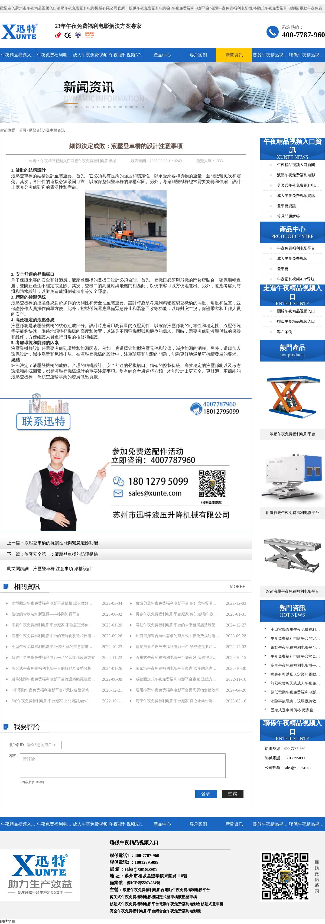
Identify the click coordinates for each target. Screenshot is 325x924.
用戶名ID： (16, 745)
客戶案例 (198, 55)
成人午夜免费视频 (90, 55)
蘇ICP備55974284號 (143, 883)
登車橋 (282, 269)
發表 (206, 793)
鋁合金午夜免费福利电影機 (178, 911)
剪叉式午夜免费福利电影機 (132, 897)
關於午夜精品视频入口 (270, 57)
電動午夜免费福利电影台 (180, 904)
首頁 (23, 130)
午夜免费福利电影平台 (54, 57)
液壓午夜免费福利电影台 (143, 890)
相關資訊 (27, 586)
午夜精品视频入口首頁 (18, 57)
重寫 (233, 793)
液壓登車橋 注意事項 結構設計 (62, 568)
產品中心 (162, 55)
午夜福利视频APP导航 (126, 57)
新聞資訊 (234, 55)
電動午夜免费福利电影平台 (187, 890)
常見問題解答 (288, 216)
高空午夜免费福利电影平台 (132, 911)
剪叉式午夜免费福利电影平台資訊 (298, 187)
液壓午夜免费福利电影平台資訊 (298, 176)
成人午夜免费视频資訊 (296, 196)
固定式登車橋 (166, 897)
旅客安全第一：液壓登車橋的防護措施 (61, 554)
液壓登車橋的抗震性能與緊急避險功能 (61, 543)
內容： (14, 756)
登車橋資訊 (55, 130)
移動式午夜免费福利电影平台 (134, 904)
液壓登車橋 (187, 897)
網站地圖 (7, 921)
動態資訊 (36, 130)
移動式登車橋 (212, 904)
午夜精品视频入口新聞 (296, 165)
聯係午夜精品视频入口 (306, 57)
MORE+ (237, 586)
